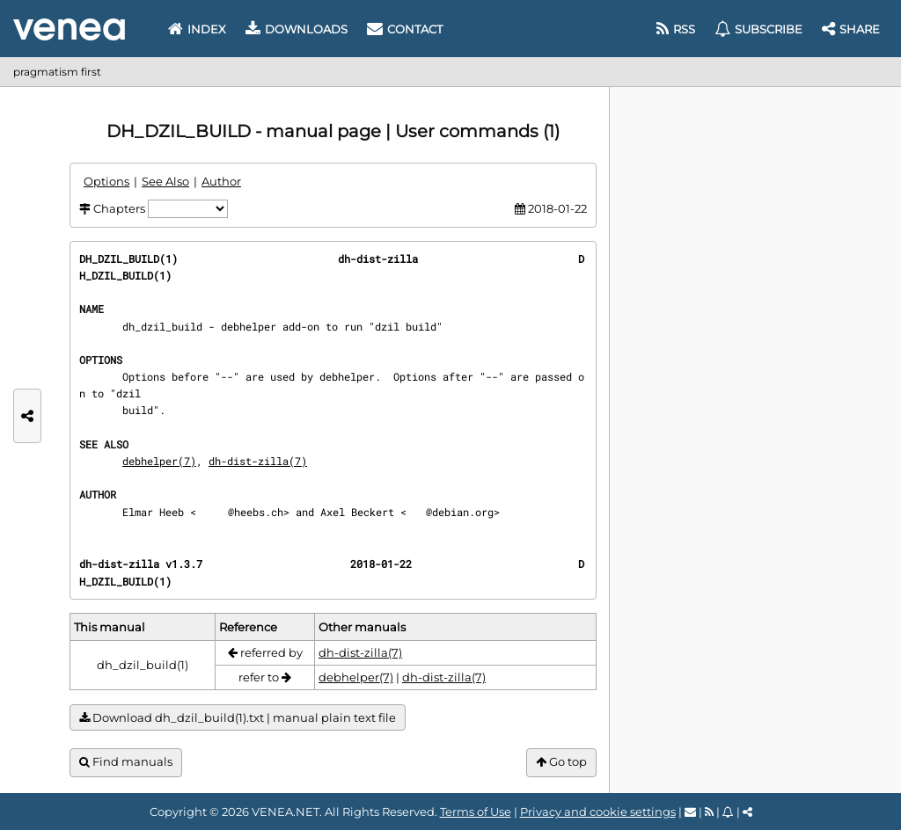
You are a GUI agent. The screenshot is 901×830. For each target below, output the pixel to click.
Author (221, 181)
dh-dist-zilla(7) (258, 461)
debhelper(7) (159, 461)
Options (106, 181)
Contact (405, 29)
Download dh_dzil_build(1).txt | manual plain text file (237, 718)
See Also (165, 181)
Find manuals (125, 762)
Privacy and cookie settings (598, 812)
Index (197, 29)
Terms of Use (475, 812)
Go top (561, 762)
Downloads (296, 29)
